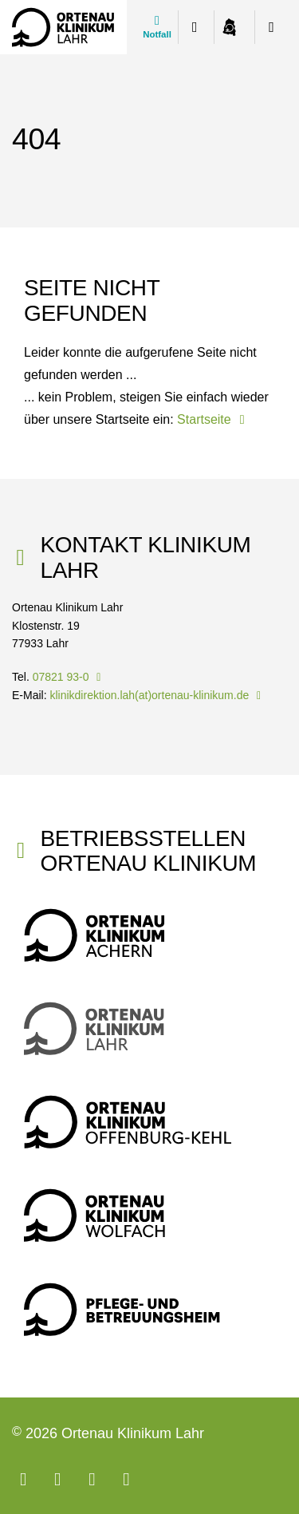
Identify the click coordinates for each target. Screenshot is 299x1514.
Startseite (213, 419)
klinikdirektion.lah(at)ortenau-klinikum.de (157, 695)
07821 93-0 (69, 676)
